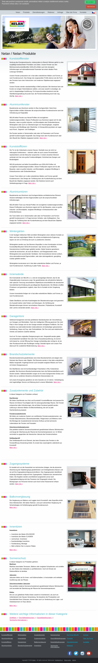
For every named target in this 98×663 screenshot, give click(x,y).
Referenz (51, 12)
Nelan (18, 12)
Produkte (26, 12)
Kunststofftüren (6, 642)
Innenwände (22, 638)
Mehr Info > (19, 96)
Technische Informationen (55, 646)
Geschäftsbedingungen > (27, 618)
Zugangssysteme (39, 638)
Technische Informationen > (19, 620)
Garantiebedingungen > (45, 618)
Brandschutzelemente (25, 645)
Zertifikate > (13, 618)
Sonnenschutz (55, 635)
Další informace (91, 6)
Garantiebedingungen (57, 642)
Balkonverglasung (40, 642)
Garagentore (22, 642)
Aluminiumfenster (7, 638)
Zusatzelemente (39, 635)
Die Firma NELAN (73, 635)
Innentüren (37, 645)
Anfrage (60, 12)
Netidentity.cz (59, 660)
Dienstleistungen (39, 12)
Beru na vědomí (90, 2)
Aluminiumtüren (6, 645)
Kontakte (83, 12)
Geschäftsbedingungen (57, 638)
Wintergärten (22, 635)
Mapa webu (67, 660)
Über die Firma (71, 12)
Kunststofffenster (6, 635)
